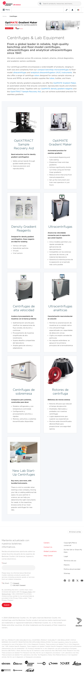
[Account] (72, 9)
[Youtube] (82, 581)
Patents (67, 565)
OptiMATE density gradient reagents (57, 89)
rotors (36, 75)
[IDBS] (53, 664)
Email (4, 563)
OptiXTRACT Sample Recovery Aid (25, 92)
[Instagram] (69, 581)
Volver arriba (75, 532)
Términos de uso (70, 560)
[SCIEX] (29, 670)
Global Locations (50, 551)
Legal (66, 556)
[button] (40, 4)
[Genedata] (41, 664)
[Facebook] (65, 581)
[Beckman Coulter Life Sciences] (29, 664)
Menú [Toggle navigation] (6, 10)
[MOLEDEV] (6, 670)
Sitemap (67, 573)
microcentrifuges (61, 70)
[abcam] (6, 664)
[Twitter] (77, 581)
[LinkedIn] (73, 581)
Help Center (48, 555)
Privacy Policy (27, 592)
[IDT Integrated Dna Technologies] (65, 664)
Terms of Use (6, 594)
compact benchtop (45, 70)
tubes (52, 78)
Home (4, 16)
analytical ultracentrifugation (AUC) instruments (51, 72)
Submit (6, 605)
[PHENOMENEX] (18, 670)
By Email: (5, 583)
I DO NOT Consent (18, 585)
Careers (46, 543)
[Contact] (66, 9)
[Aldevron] (18, 664)
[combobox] (59, 3)
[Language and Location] (78, 9)
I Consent (15, 583)
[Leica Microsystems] (77, 664)
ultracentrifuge (19, 72)
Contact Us (48, 547)
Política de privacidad (72, 569)
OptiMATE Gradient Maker (64, 83)
